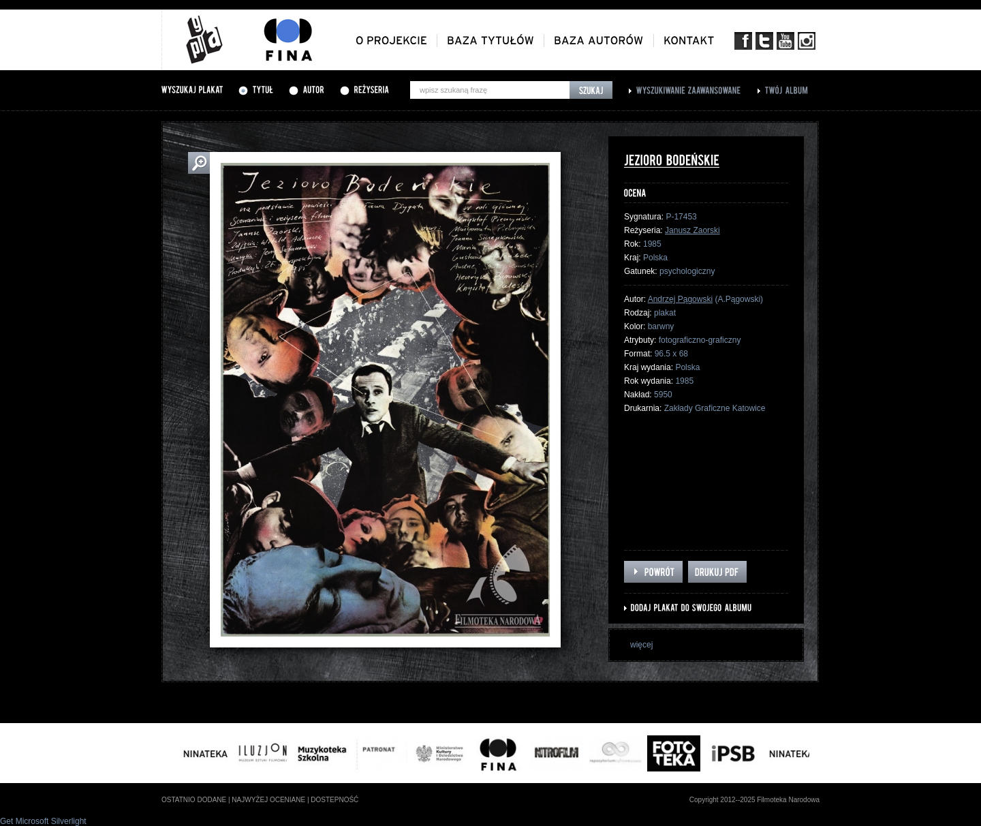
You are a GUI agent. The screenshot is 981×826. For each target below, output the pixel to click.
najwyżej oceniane (268, 800)
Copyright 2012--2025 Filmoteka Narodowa (754, 800)
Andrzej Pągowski (680, 299)
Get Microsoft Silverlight (43, 821)
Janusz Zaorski (692, 230)
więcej (641, 644)
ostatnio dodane (193, 800)
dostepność (334, 800)
